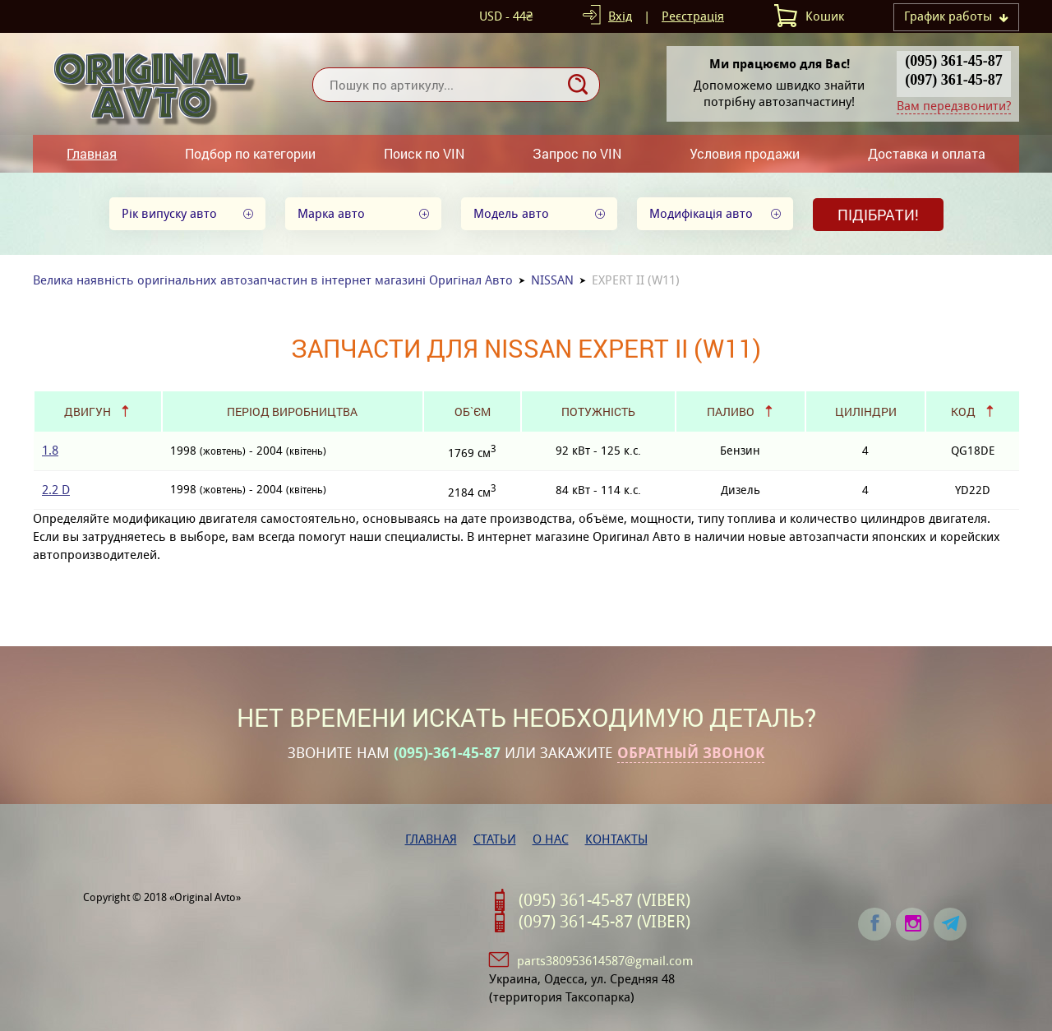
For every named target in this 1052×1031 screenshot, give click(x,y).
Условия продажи (745, 153)
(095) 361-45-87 (953, 61)
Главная (92, 153)
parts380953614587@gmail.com (605, 961)
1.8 (50, 450)
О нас (551, 839)
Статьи (494, 839)
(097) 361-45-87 (953, 80)
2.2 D (56, 489)
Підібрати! (878, 214)
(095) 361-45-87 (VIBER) (604, 900)
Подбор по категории (250, 153)
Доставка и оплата (926, 153)
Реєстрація (693, 16)
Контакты (616, 839)
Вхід (620, 16)
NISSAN (552, 280)
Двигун (87, 411)
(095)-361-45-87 (447, 753)
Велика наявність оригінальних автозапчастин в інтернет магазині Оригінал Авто (273, 280)
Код (963, 411)
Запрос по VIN (577, 153)
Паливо (730, 411)
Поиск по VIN (424, 153)
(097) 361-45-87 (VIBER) (604, 922)
